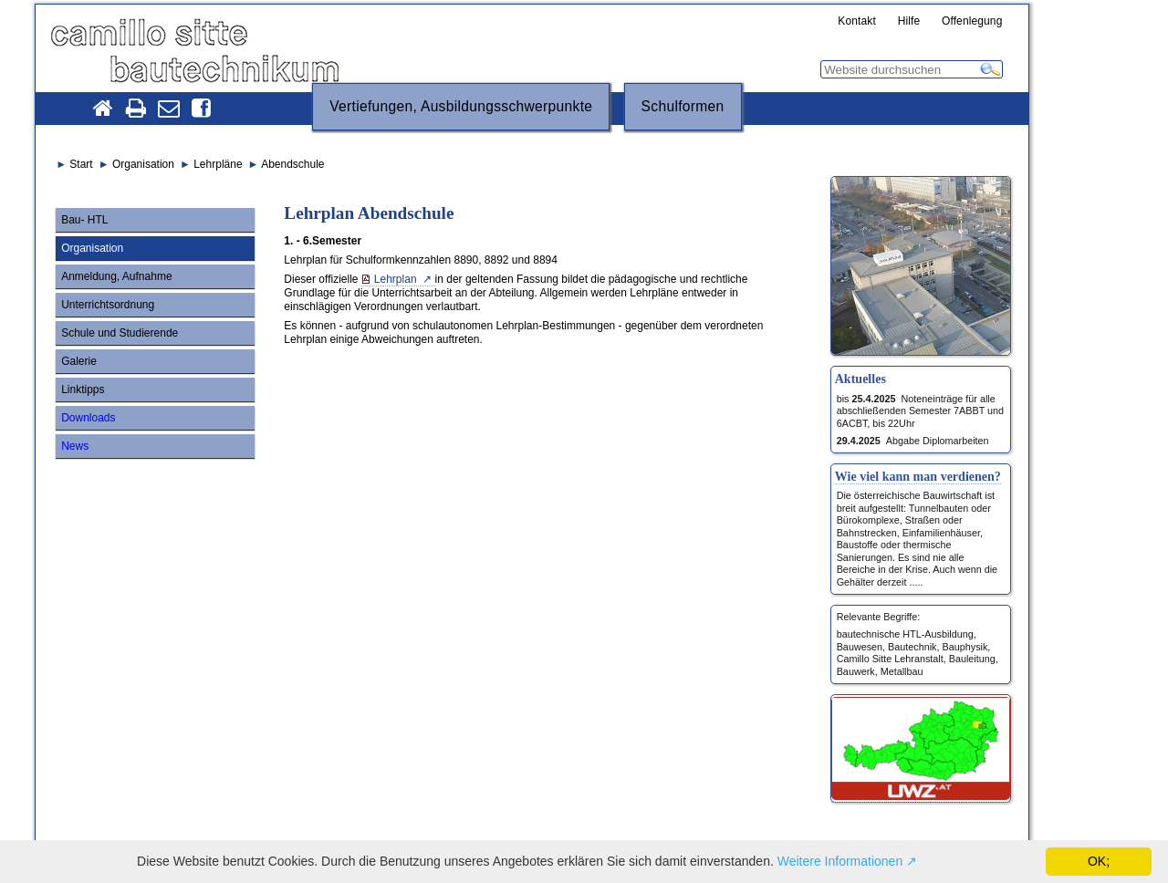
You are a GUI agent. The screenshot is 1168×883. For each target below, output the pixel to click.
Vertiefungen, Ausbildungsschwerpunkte (460, 106)
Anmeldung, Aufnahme (116, 276)
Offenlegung (972, 22)
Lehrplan (397, 279)
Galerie (79, 361)
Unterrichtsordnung (107, 304)
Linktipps (82, 389)
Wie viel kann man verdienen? (918, 476)
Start (80, 164)
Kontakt (857, 22)
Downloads (88, 417)
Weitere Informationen (839, 861)
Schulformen (683, 106)
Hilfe (909, 22)
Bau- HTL (84, 219)
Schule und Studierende (119, 333)
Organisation (92, 248)
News (75, 446)
